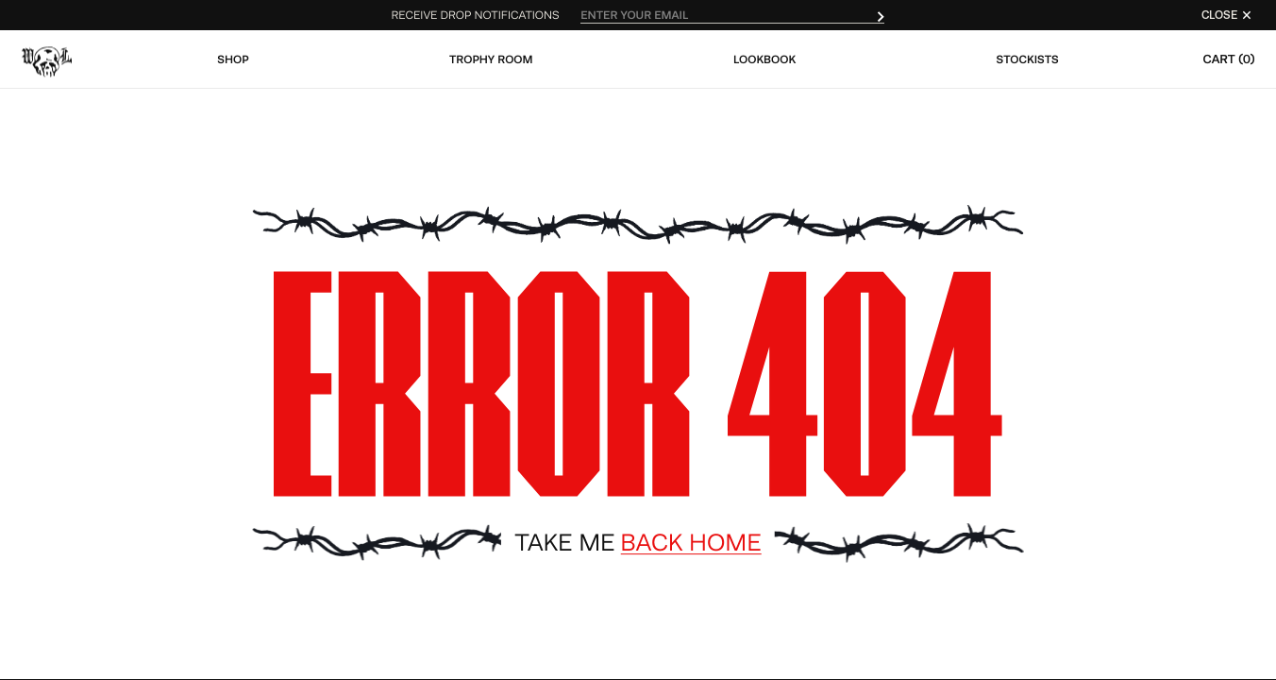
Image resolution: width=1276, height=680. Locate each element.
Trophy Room (491, 59)
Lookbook (764, 59)
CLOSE (1227, 15)
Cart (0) (1228, 59)
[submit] (880, 15)
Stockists (1028, 59)
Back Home (690, 542)
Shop (232, 59)
